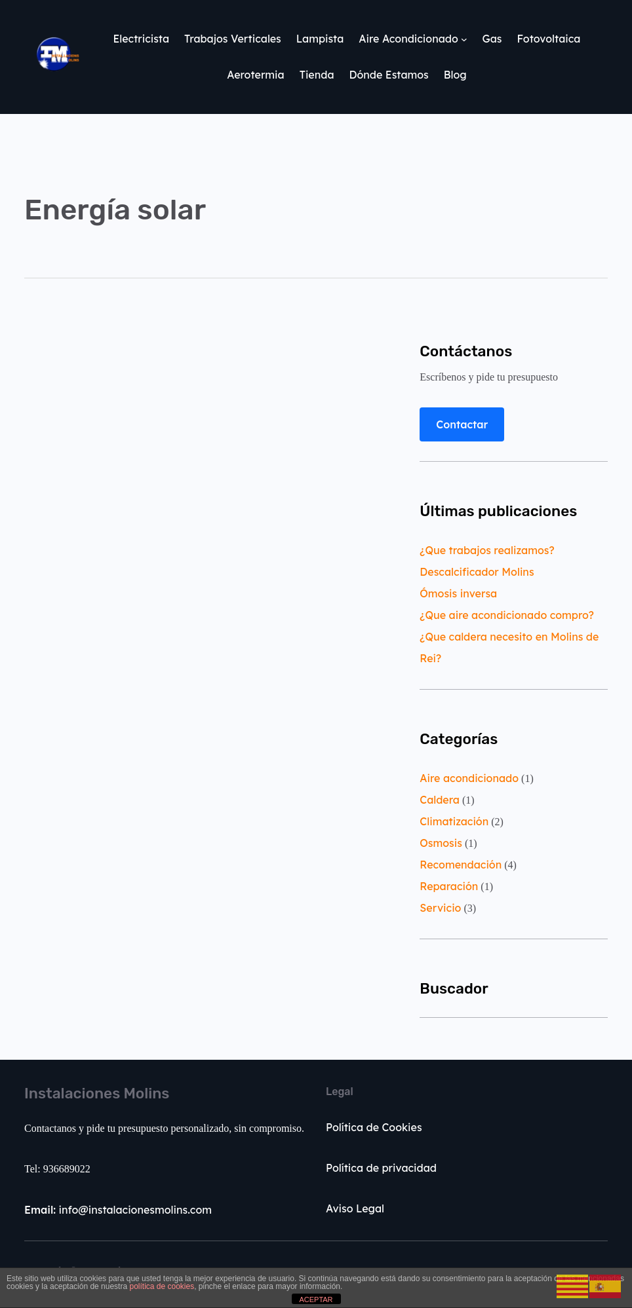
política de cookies (161, 1286)
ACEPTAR (315, 1299)
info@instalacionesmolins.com (118, 1209)
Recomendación (461, 864)
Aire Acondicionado (408, 38)
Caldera (440, 799)
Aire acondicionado (469, 778)
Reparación (449, 886)
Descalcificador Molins (477, 571)
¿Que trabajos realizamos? (487, 550)
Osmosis (441, 843)
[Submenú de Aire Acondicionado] (464, 39)
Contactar (462, 424)
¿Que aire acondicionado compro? (507, 615)
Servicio (440, 907)
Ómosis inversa (458, 593)
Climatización (454, 821)
